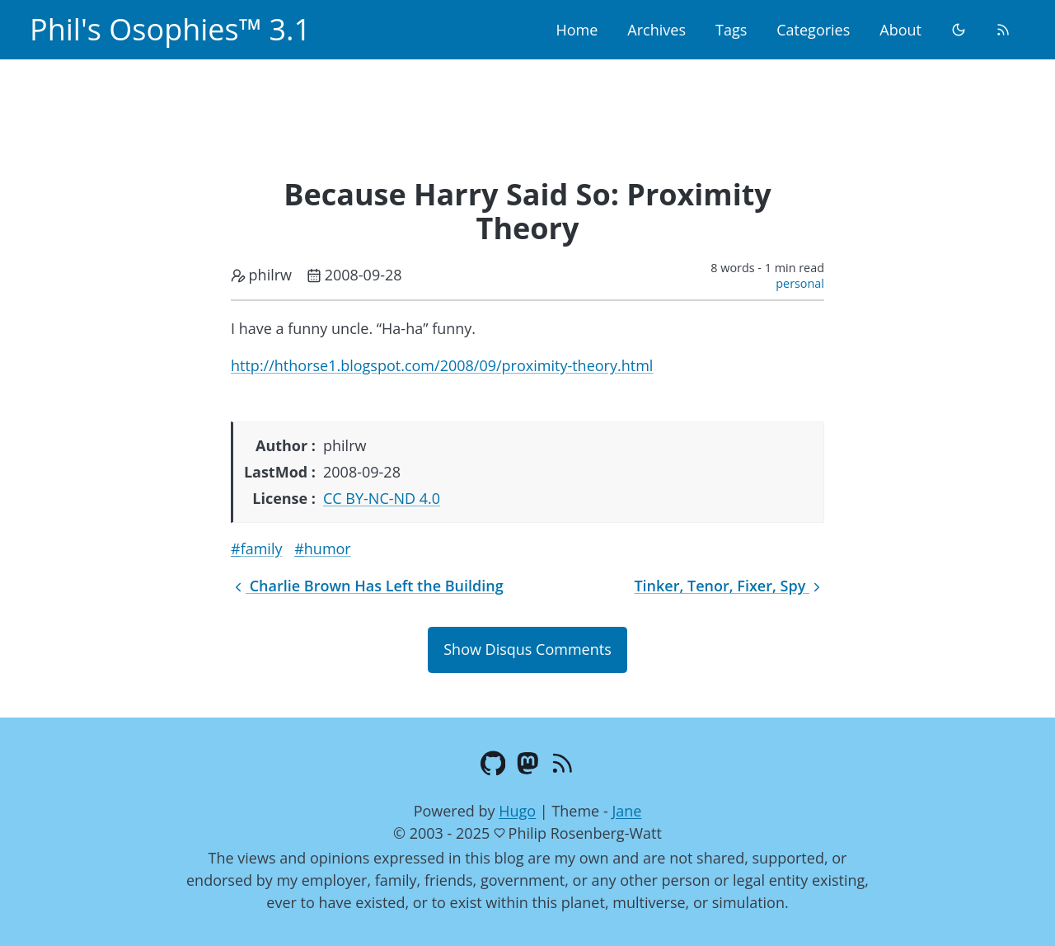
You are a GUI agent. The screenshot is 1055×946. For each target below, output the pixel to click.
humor (327, 548)
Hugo (517, 811)
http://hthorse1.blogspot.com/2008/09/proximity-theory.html (442, 365)
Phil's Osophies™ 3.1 (170, 29)
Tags (731, 30)
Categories (813, 30)
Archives (656, 30)
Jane (626, 811)
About (900, 30)
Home (577, 30)
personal (800, 283)
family (262, 548)
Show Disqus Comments (527, 649)
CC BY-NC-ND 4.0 (381, 498)
